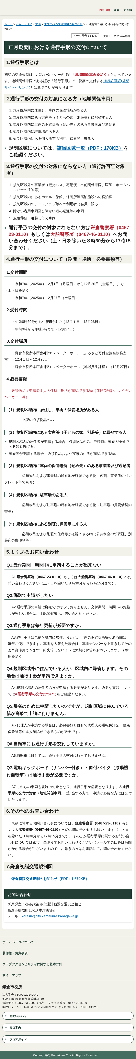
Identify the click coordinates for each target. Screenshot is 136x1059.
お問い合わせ (18, 1016)
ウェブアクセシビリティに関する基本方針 (32, 964)
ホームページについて (18, 942)
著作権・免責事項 (15, 953)
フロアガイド (18, 1039)
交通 (38, 24)
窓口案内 (15, 1027)
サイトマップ (11, 975)
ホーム (8, 24)
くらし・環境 (24, 24)
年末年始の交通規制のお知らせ (63, 24)
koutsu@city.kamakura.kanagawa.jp (50, 916)
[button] (116, 9)
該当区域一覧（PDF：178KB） (90, 148)
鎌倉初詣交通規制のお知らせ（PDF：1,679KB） (50, 879)
